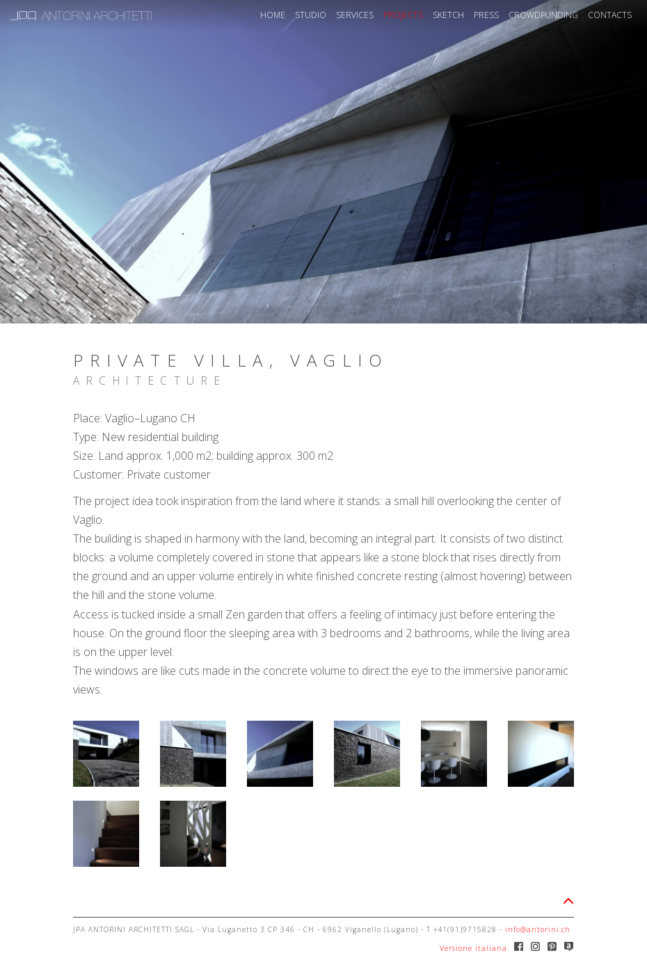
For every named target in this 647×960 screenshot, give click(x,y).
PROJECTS (403, 15)
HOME (272, 15)
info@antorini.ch (537, 929)
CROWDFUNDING (543, 15)
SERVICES (355, 15)
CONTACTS (610, 15)
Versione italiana (473, 948)
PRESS (486, 15)
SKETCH (448, 15)
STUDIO (310, 15)
